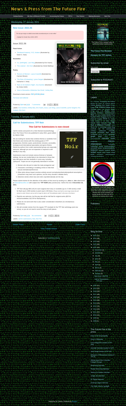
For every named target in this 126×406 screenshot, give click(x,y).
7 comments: (36, 104)
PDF (32, 94)
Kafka (97, 111)
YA (99, 127)
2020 (95, 285)
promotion (94, 148)
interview (105, 138)
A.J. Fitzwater (95, 101)
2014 (95, 303)
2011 (95, 312)
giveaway (111, 134)
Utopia (112, 121)
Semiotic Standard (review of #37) (102, 348)
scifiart (93, 152)
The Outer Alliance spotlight (100, 386)
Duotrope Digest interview (99, 383)
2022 (95, 244)
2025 (95, 235)
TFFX (105, 119)
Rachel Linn (111, 117)
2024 (95, 238)
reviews (101, 150)
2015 (95, 300)
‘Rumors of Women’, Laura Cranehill (29, 74)
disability (112, 131)
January (98, 273)
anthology (103, 127)
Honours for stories (101, 55)
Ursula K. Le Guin (102, 121)
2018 (95, 291)
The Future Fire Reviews (101, 51)
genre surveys (103, 134)
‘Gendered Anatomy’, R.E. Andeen (28, 52)
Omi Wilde (98, 115)
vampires (93, 156)
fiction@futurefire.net (22, 183)
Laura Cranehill (61, 108)
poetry (101, 146)
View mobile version (49, 229)
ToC (109, 119)
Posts (95, 85)
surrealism (100, 154)
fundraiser (94, 134)
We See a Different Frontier (36, 16)
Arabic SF (101, 103)
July (96, 256)
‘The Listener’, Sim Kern (25, 66)
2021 (95, 247)
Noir (33, 219)
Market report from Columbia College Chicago (100, 361)
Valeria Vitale (95, 123)
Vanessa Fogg (106, 123)
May (96, 262)
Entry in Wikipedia (97, 339)
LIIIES (113, 111)
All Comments (97, 88)
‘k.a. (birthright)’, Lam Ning (26, 63)
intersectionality (95, 138)
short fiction (106, 152)
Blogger (74, 401)
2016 (95, 297)
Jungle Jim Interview (97, 376)
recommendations (109, 148)
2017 (95, 294)
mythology (94, 146)
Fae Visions (80, 16)
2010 (95, 315)
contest (93, 131)
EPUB (37, 94)
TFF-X (70, 16)
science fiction (110, 150)
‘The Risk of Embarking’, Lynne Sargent (30, 79)
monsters (112, 144)
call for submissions (25, 219)
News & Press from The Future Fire (48, 8)
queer (100, 148)
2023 (95, 241)
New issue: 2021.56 (22, 28)
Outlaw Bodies (18, 16)
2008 (95, 321)
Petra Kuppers (102, 117)
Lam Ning (52, 108)
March (97, 268)
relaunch (94, 150)
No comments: (37, 215)
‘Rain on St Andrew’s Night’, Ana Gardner (31, 85)
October (98, 253)
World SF (94, 127)
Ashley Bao (31, 108)
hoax (106, 136)
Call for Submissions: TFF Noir (28, 122)
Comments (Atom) (53, 238)
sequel (99, 152)
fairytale (93, 132)
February (98, 270)
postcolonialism (109, 146)
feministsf (101, 132)
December (98, 250)
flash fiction (110, 132)
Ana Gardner (22, 108)
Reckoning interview (97, 365)
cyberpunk (102, 131)
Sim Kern (22, 110)
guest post (96, 136)
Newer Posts (18, 224)
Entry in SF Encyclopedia (99, 336)
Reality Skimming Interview (100, 369)
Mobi (42, 94)
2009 (95, 318)
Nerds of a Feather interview (100, 372)
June (97, 259)
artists (109, 127)
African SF (94, 103)
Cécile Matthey (96, 105)
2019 (95, 288)
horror (113, 136)
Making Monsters (94, 16)
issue (46, 108)
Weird (113, 125)
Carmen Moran (110, 103)
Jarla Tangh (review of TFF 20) (101, 351)
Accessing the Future (57, 16)
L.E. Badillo (105, 111)
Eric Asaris (39, 108)
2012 (95, 309)
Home (49, 224)
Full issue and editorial (20, 98)
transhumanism (110, 154)
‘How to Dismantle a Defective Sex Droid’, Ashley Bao (35, 90)
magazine (94, 141)
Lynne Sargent (72, 108)
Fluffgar (107, 107)
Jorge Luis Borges (103, 109)
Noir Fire (107, 16)
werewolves (100, 156)
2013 (95, 306)
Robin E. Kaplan (96, 119)
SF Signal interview (97, 379)
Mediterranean (110, 113)
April (96, 265)
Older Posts (80, 224)
